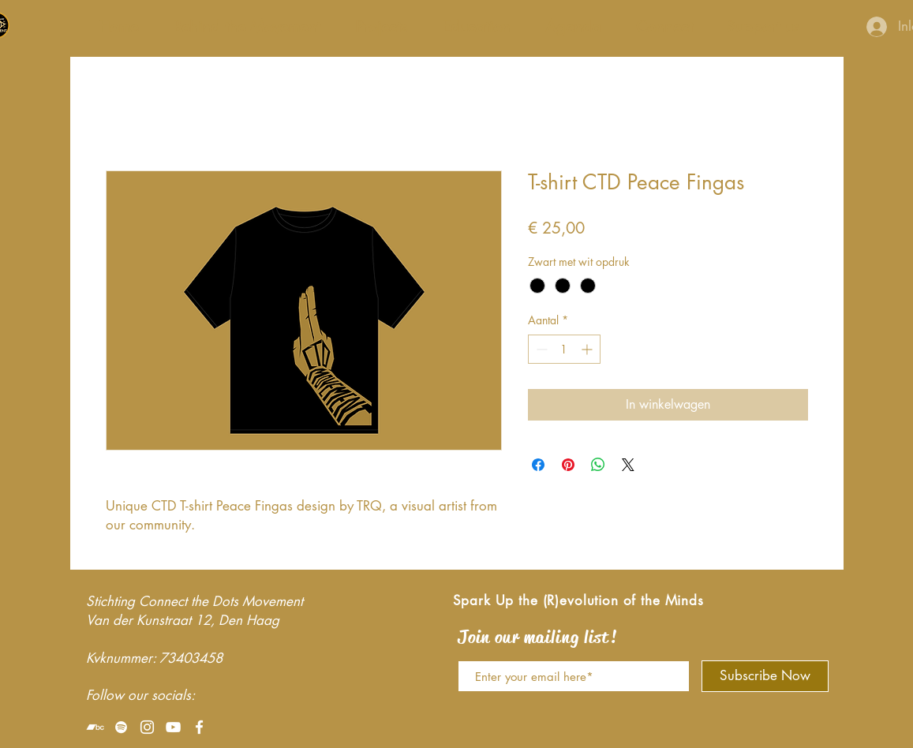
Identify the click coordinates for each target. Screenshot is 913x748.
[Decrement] (540, 349)
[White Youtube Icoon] (173, 727)
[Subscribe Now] (765, 676)
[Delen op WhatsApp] (598, 464)
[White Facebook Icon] (199, 727)
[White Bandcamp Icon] (95, 727)
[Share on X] (628, 464)
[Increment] (588, 349)
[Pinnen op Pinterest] (568, 464)
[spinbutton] (564, 349)
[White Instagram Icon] (147, 727)
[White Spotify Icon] (121, 727)
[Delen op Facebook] (538, 464)
